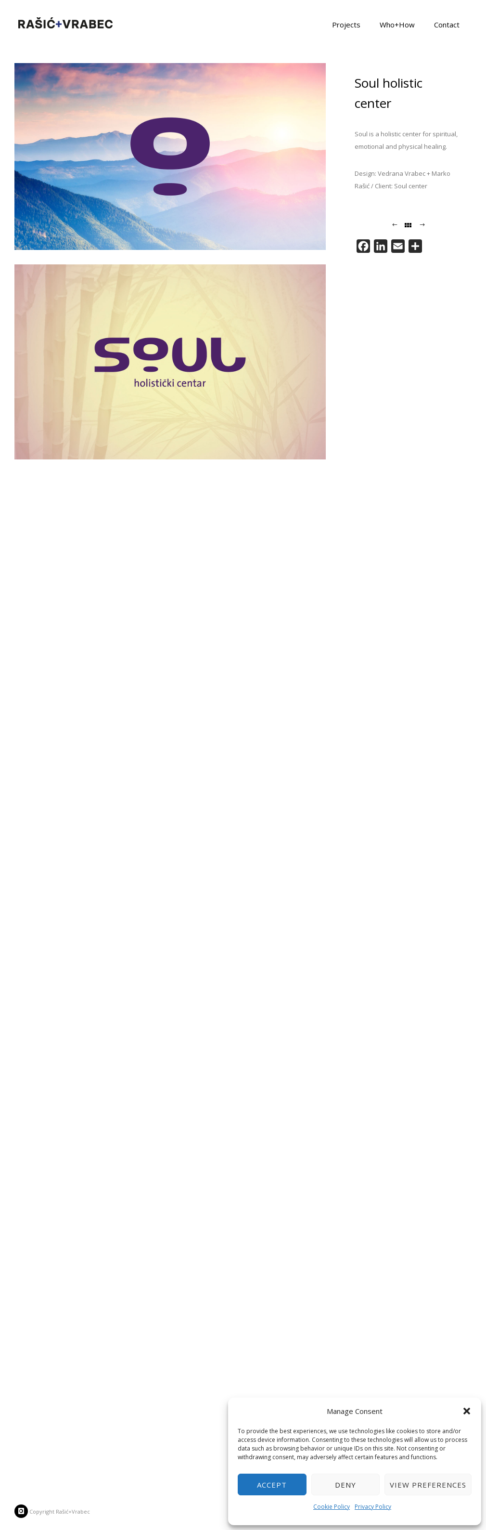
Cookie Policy (331, 1507)
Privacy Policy (373, 1507)
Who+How (397, 24)
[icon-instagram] (21, 1511)
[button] (467, 1411)
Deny (345, 1485)
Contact (447, 24)
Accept (272, 1485)
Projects (346, 24)
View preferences (428, 1485)
